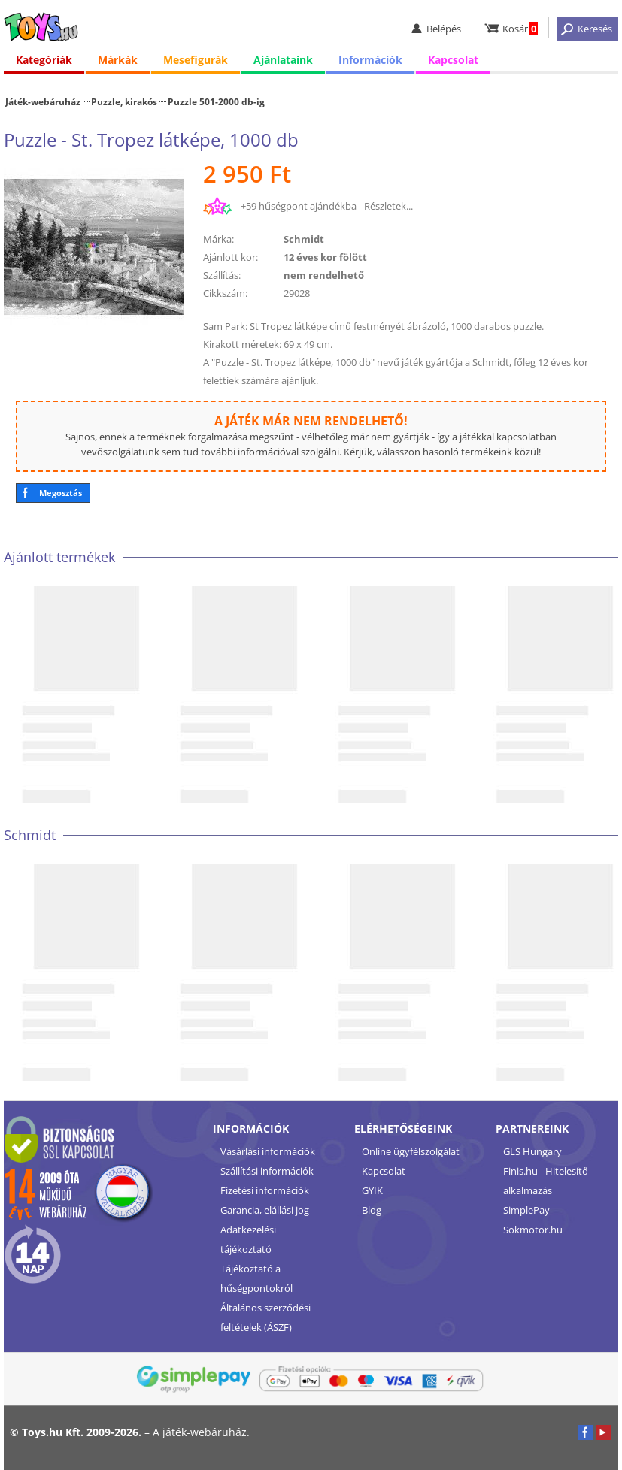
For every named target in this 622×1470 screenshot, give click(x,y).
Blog (371, 1210)
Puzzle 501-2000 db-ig (216, 101)
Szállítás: (222, 275)
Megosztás (60, 492)
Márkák (118, 60)
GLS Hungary (532, 1151)
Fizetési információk (264, 1190)
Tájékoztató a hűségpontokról (256, 1278)
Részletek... (388, 206)
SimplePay (526, 1210)
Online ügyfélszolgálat (411, 1151)
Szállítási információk (267, 1171)
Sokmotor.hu (533, 1229)
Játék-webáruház (42, 101)
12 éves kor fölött (325, 257)
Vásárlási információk (267, 1151)
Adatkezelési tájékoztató (248, 1239)
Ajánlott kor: (230, 257)
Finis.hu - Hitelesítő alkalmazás (545, 1180)
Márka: (218, 239)
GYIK (372, 1190)
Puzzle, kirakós (124, 101)
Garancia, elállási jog (264, 1210)
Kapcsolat (453, 60)
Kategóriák (44, 60)
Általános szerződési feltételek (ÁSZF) (265, 1317)
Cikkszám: (225, 293)
